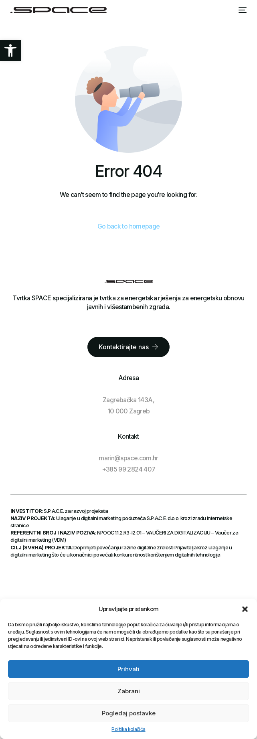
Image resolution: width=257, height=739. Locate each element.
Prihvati (128, 669)
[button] (10, 50)
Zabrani (128, 691)
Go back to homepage (128, 226)
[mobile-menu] (243, 10)
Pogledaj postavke (129, 713)
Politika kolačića (128, 729)
